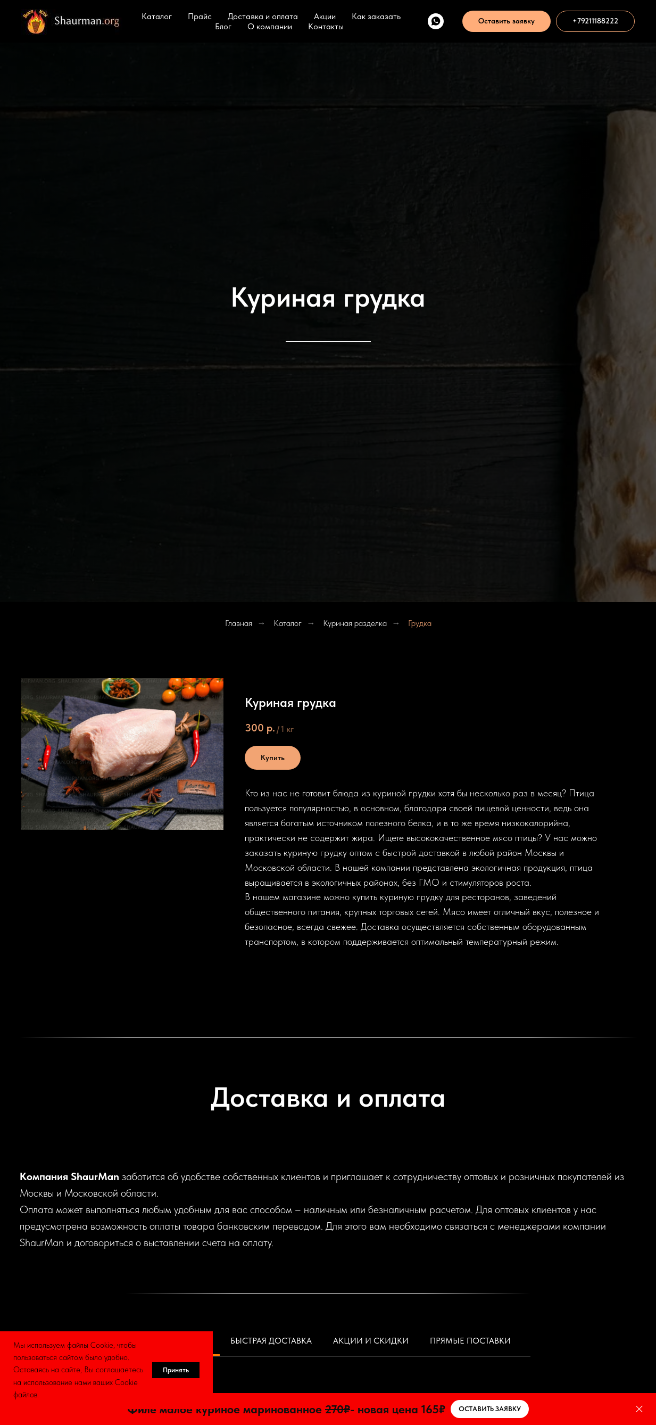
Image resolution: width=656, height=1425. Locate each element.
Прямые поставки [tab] (470, 1341)
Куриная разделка (355, 623)
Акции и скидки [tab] (371, 1341)
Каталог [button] (157, 16)
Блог (223, 26)
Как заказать (376, 16)
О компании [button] (269, 26)
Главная (238, 623)
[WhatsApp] (436, 21)
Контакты (326, 26)
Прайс (200, 16)
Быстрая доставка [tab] (271, 1341)
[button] (506, 21)
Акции (325, 16)
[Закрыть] (639, 1409)
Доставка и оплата (263, 16)
